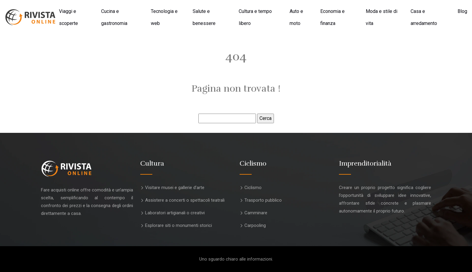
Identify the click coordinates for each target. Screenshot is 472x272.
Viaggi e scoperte (68, 17)
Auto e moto (296, 17)
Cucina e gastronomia (114, 17)
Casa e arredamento (424, 17)
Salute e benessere (204, 17)
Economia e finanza (332, 17)
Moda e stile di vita (381, 17)
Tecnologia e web (164, 17)
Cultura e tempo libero (255, 17)
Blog (462, 11)
